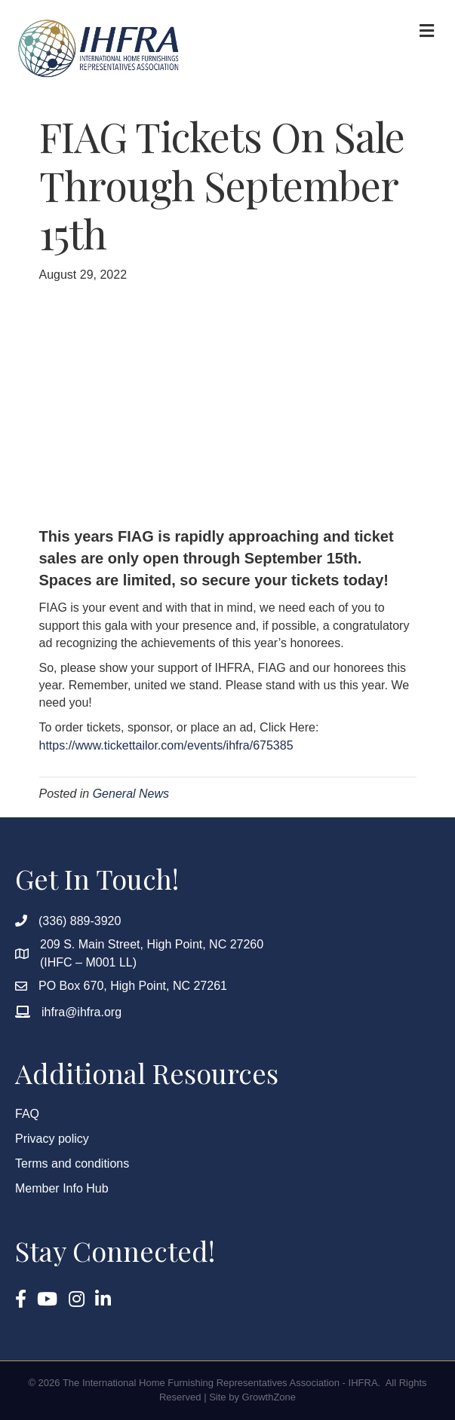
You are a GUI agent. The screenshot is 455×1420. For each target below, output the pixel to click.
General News (131, 793)
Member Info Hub (62, 1188)
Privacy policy (52, 1138)
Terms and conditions (72, 1163)
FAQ (27, 1113)
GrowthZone (269, 1397)
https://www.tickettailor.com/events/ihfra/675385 (166, 745)
